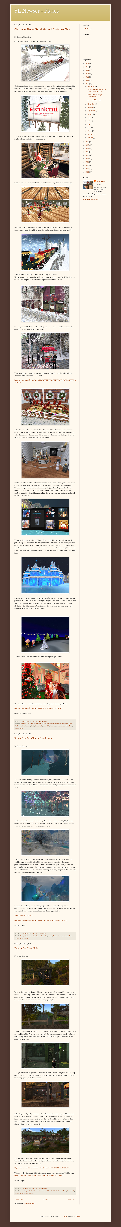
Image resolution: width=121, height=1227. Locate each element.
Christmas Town (32, 723)
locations (61, 723)
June (89, 121)
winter (21, 728)
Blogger (78, 1216)
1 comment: (42, 933)
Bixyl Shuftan (101, 181)
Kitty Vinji (50, 1191)
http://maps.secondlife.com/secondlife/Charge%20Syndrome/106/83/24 (40, 920)
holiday (50, 936)
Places (66, 723)
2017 (87, 148)
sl (66, 726)
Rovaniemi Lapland (24, 726)
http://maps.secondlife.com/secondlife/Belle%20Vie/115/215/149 (38, 708)
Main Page (88, 29)
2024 (87, 70)
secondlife (46, 726)
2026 (87, 63)
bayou (22, 1191)
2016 (87, 152)
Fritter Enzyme (36, 936)
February (90, 134)
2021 (87, 80)
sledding (69, 726)
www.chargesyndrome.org (24, 915)
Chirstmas (23, 723)
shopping (52, 726)
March (89, 131)
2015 (87, 155)
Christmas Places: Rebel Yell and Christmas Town (42, 29)
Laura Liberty (53, 723)
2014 (87, 159)
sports (17, 728)
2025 (87, 67)
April (89, 127)
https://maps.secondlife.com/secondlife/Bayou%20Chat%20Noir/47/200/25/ (42, 1168)
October (90, 107)
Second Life (38, 726)
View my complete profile (91, 199)
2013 (87, 162)
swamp (26, 1193)
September (91, 111)
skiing (63, 726)
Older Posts (71, 1199)
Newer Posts (19, 1199)
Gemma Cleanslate (43, 723)
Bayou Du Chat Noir (26, 948)
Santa (32, 726)
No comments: (43, 721)
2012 (87, 165)
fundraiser (44, 936)
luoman (64, 1216)
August (90, 114)
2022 (87, 77)
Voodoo (31, 1193)
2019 (87, 142)
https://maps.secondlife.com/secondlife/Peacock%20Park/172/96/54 (39, 1175)
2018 (87, 145)
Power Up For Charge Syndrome (33, 738)
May (89, 124)
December (91, 86)
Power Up (61, 936)
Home (45, 1199)
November (91, 104)
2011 (87, 168)
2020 (87, 84)
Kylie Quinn (58, 1191)
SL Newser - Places (36, 10)
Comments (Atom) (30, 1203)
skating (58, 726)
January (90, 138)
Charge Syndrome (25, 936)
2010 (87, 172)
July (89, 117)
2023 (87, 74)
